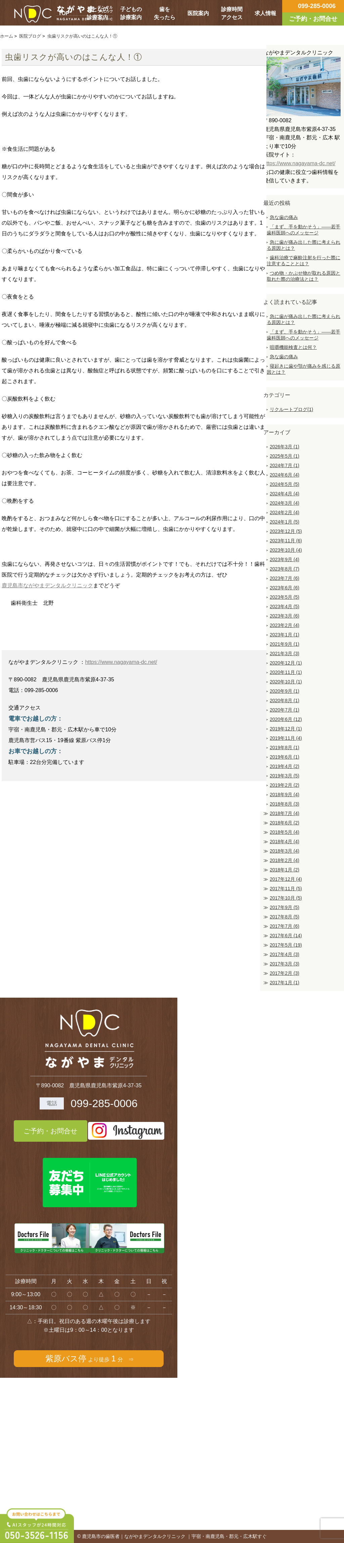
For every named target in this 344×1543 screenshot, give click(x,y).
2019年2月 (284, 785)
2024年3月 (284, 503)
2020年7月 (284, 710)
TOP (64, 13)
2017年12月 (286, 879)
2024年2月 (284, 512)
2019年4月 (284, 766)
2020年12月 (286, 663)
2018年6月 (284, 822)
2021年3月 (284, 653)
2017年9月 (284, 907)
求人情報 (265, 13)
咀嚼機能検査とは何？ (293, 347)
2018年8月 (284, 804)
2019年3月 (284, 775)
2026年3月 (284, 446)
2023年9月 (284, 559)
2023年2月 (284, 625)
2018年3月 (284, 851)
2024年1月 (284, 522)
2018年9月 (284, 794)
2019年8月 (284, 747)
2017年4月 (284, 954)
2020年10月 (286, 681)
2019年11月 (286, 738)
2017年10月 (286, 898)
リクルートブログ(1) (291, 409)
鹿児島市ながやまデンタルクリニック (47, 585)
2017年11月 (286, 888)
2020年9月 (284, 691)
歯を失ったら (164, 13)
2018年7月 (284, 813)
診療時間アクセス (232, 13)
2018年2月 (284, 860)
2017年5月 (286, 945)
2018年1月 (284, 869)
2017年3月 (284, 963)
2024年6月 (284, 475)
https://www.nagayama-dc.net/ (121, 662)
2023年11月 (286, 540)
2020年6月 (286, 719)
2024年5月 (284, 484)
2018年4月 (284, 841)
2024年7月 (284, 465)
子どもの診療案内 (131, 13)
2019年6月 (284, 757)
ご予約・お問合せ (50, 1131)
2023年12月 (286, 531)
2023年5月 (284, 597)
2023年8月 (284, 569)
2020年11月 (286, 672)
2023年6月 (284, 587)
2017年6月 (286, 935)
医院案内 (198, 13)
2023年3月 (284, 616)
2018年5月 (284, 832)
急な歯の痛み (284, 217)
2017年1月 (284, 982)
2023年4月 (284, 606)
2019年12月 (286, 728)
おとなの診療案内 (97, 13)
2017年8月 (284, 916)
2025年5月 (284, 456)
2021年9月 (284, 644)
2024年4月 (284, 493)
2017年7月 (284, 926)
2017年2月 (284, 973)
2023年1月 (284, 634)
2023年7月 (284, 578)
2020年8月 (284, 700)
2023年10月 (286, 550)
